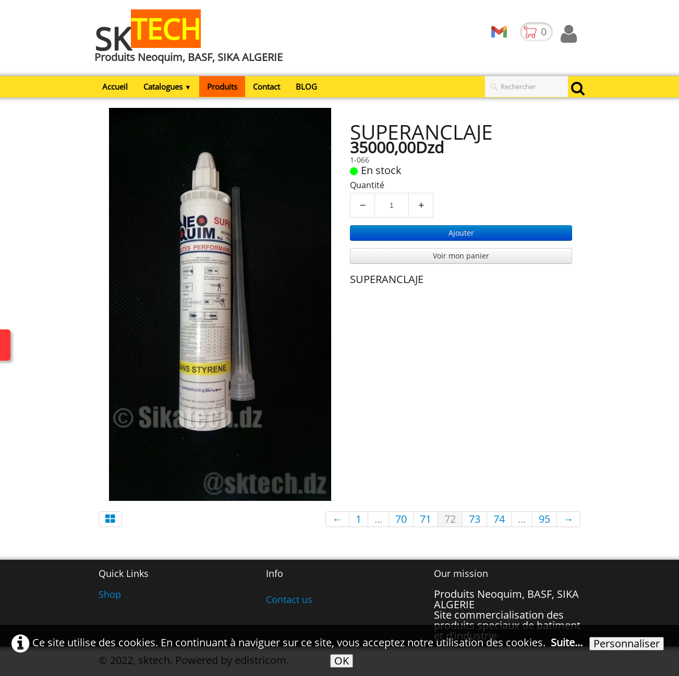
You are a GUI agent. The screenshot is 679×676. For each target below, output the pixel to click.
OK (341, 661)
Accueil (115, 86)
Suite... (567, 642)
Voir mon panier (461, 256)
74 (499, 519)
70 (401, 519)
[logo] (192, 43)
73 (474, 519)
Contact (266, 86)
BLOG (306, 86)
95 (544, 519)
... (378, 519)
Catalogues (167, 86)
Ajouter (461, 233)
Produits (222, 86)
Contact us (289, 599)
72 (450, 519)
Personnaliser (626, 643)
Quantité (367, 185)
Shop (110, 594)
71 (425, 519)
